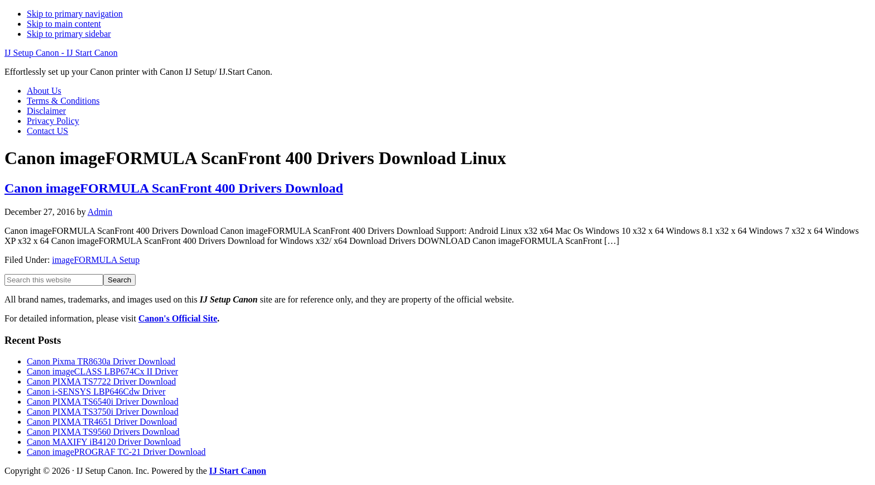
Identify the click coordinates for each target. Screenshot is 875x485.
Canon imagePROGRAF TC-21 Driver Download (116, 452)
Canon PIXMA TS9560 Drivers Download (103, 431)
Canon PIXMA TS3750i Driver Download (103, 411)
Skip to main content (64, 23)
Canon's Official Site (177, 318)
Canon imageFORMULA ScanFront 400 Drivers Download (173, 188)
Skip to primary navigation (75, 13)
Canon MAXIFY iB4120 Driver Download (104, 441)
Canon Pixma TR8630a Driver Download (101, 361)
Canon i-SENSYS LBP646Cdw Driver (96, 391)
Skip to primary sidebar (69, 34)
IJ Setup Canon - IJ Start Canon (61, 52)
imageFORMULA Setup (96, 260)
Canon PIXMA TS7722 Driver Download (101, 381)
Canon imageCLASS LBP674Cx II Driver (102, 371)
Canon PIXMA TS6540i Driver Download (103, 401)
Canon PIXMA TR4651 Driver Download (102, 421)
